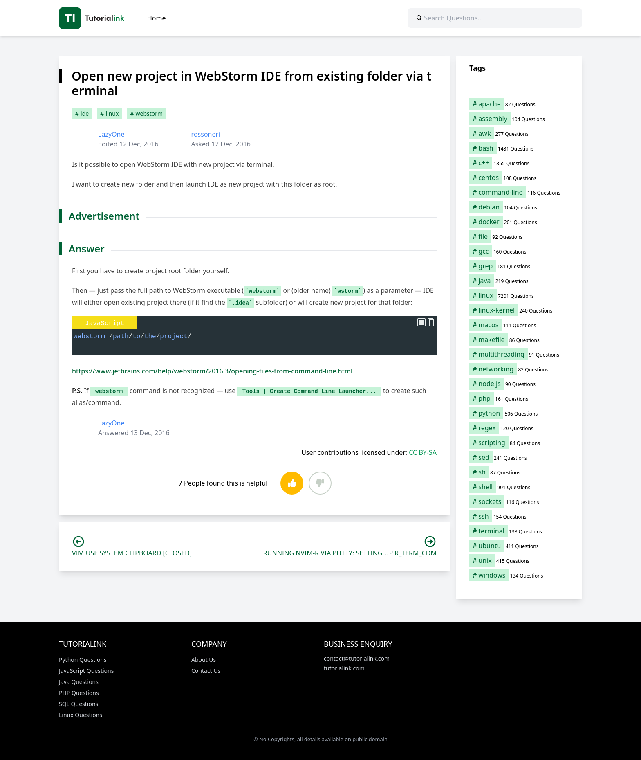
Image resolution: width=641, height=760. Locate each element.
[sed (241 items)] (519, 457)
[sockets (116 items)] (519, 501)
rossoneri (205, 134)
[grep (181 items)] (519, 266)
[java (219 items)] (519, 281)
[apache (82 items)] (519, 104)
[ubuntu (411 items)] (519, 546)
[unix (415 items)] (519, 560)
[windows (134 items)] (519, 575)
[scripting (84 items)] (519, 442)
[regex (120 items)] (519, 428)
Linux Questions (80, 715)
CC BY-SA (423, 452)
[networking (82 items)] (519, 369)
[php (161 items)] (519, 398)
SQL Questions (78, 704)
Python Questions (83, 659)
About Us (203, 659)
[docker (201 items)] (519, 222)
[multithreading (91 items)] (519, 354)
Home (156, 17)
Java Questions (79, 682)
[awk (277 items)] (519, 133)
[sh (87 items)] (519, 472)
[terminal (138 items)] (519, 531)
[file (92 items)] (519, 236)
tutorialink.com (344, 668)
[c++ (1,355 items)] (519, 163)
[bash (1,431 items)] (519, 148)
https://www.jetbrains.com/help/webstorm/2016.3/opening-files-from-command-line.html (212, 371)
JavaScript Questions (86, 671)
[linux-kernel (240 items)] (519, 310)
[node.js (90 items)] (519, 384)
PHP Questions (79, 693)
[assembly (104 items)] (519, 119)
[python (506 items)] (519, 413)
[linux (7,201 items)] (519, 295)
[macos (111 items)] (519, 325)
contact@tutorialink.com (357, 658)
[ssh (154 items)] (519, 516)
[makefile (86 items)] (519, 339)
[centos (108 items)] (519, 177)
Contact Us (205, 671)
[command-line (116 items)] (519, 192)
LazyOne (111, 134)
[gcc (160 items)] (519, 251)
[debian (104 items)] (519, 207)
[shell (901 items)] (519, 487)
